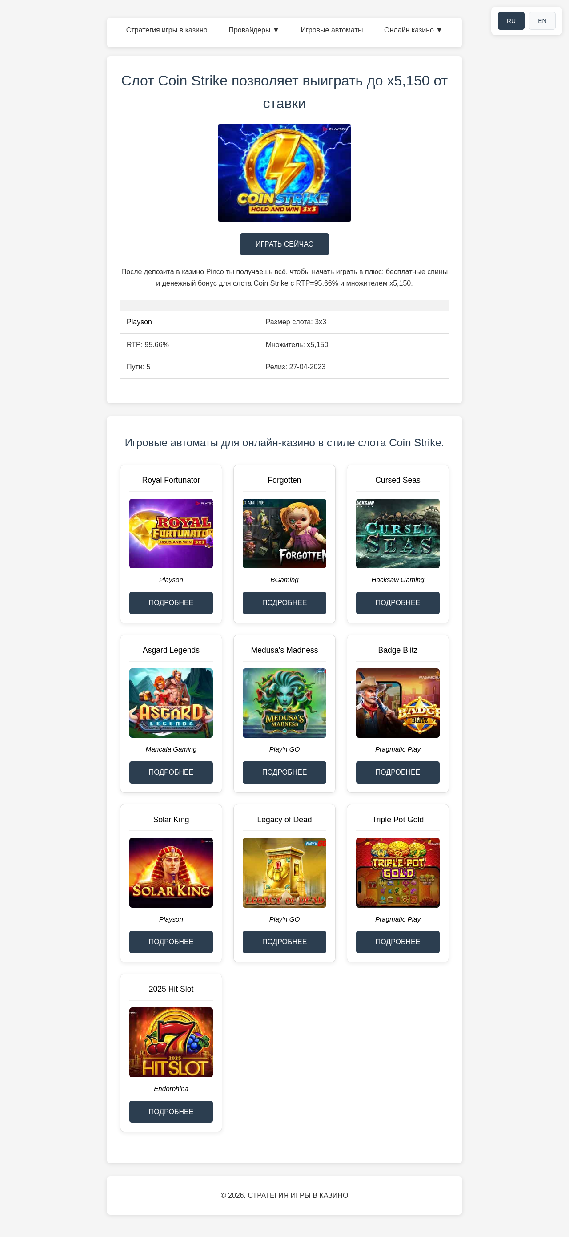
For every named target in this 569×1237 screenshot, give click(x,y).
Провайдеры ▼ (253, 30)
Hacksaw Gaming (397, 579)
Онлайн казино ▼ (413, 30)
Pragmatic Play (398, 749)
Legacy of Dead (284, 819)
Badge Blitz (398, 650)
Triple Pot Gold (398, 819)
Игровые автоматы (332, 30)
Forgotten (284, 480)
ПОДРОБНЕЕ (171, 602)
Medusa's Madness (284, 650)
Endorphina (171, 1088)
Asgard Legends (171, 650)
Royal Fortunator (171, 480)
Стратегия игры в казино (167, 30)
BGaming (284, 579)
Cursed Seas (398, 480)
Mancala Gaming (171, 749)
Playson (139, 322)
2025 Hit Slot (171, 989)
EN (542, 20)
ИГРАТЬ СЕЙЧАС (284, 244)
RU (511, 20)
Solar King (171, 819)
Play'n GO (284, 749)
